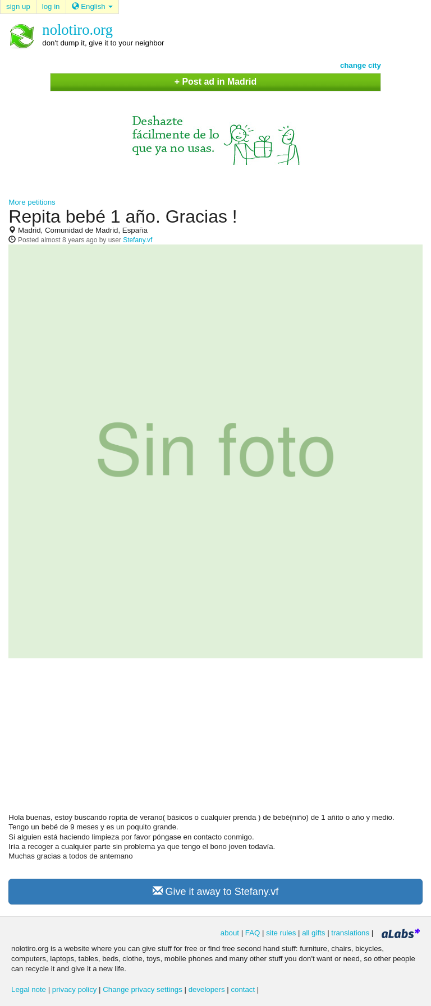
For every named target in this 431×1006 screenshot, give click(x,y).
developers (207, 989)
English (92, 6)
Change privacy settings (142, 989)
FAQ (252, 933)
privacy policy (74, 989)
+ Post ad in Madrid (215, 81)
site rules (281, 933)
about (230, 933)
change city (360, 65)
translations (350, 933)
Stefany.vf (137, 240)
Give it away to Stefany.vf (216, 891)
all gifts (313, 933)
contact (243, 989)
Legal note (28, 989)
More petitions (31, 202)
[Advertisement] (215, 740)
